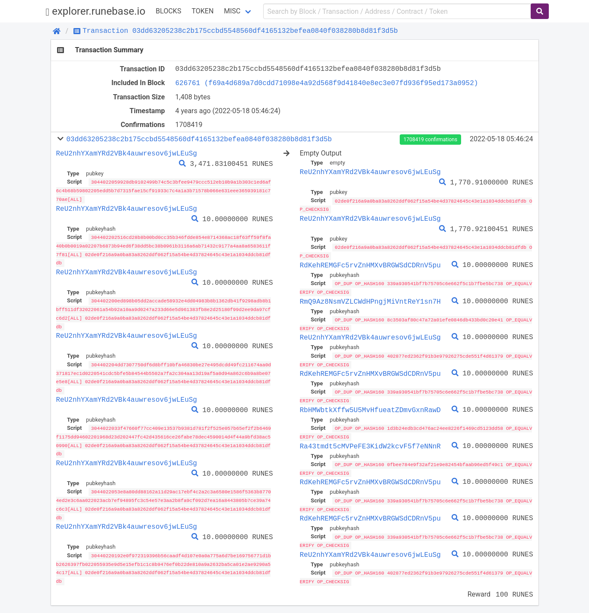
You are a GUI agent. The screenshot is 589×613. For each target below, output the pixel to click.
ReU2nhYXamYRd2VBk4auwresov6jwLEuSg (126, 153)
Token (202, 11)
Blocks (168, 11)
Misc (232, 11)
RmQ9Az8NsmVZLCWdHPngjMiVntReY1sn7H (370, 300)
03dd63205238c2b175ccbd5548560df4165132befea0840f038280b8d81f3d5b (198, 139)
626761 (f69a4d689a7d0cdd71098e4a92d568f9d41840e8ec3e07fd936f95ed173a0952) (326, 83)
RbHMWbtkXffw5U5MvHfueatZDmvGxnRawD (370, 407)
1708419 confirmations (430, 140)
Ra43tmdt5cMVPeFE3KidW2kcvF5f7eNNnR (370, 442)
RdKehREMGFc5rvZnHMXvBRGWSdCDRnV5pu (370, 264)
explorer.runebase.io (96, 11)
